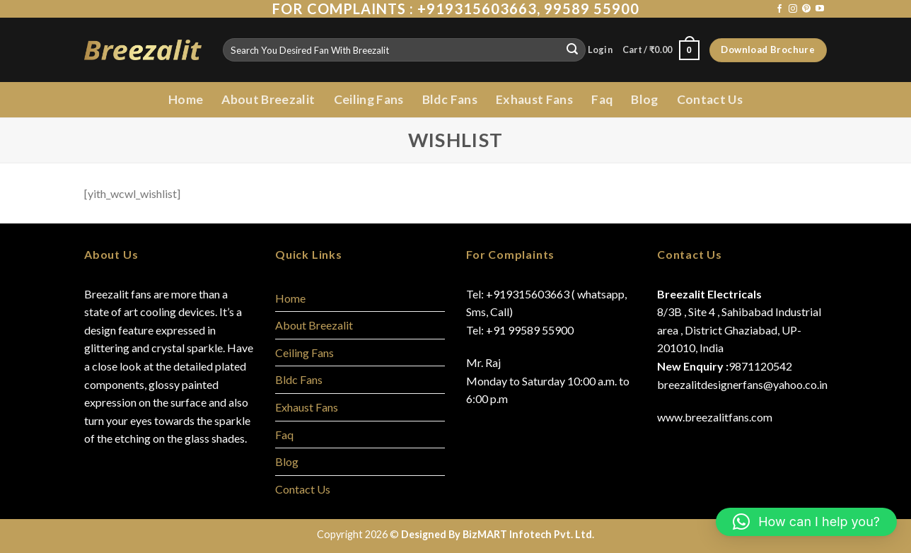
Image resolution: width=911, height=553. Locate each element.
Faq (602, 99)
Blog (644, 99)
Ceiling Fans (369, 99)
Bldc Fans (449, 99)
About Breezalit (268, 99)
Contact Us (710, 99)
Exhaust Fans (534, 99)
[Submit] (572, 50)
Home (185, 99)
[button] (806, 522)
